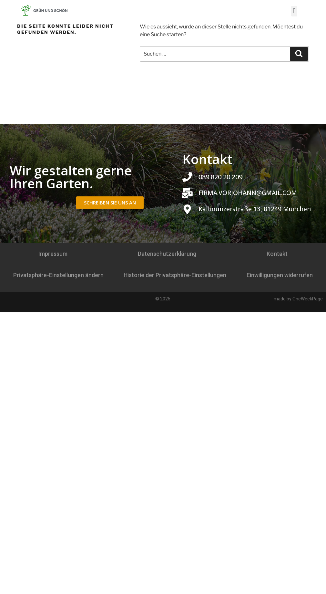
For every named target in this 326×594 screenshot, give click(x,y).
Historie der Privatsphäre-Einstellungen (175, 275)
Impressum (52, 253)
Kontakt (277, 253)
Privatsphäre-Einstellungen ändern (58, 275)
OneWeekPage (307, 298)
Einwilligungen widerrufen (280, 275)
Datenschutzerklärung (167, 253)
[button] (294, 11)
